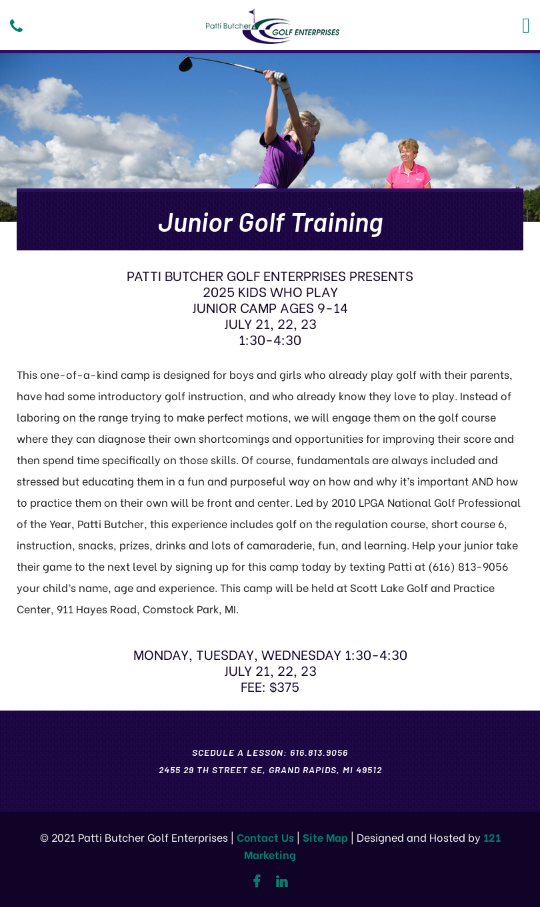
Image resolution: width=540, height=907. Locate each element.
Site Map (325, 836)
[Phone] (16, 26)
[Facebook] (256, 881)
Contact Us (265, 836)
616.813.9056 (319, 752)
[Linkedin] (281, 881)
